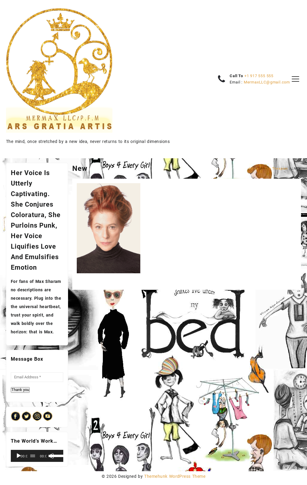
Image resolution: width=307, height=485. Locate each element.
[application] (37, 456)
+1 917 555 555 (258, 76)
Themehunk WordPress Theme (174, 476)
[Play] (19, 456)
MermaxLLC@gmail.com (267, 82)
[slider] (32, 455)
